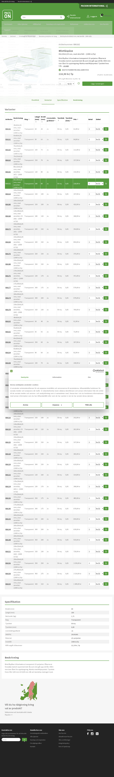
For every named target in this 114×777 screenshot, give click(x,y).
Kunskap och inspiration (55, 24)
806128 (8, 452)
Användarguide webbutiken (39, 731)
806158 (8, 572)
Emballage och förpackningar (27, 34)
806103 (8, 319)
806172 (8, 227)
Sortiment (8, 24)
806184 (8, 240)
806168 (8, 214)
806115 (8, 405)
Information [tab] (57, 377)
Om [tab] (89, 377)
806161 (8, 137)
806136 (8, 496)
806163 (8, 158)
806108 (8, 361)
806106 (8, 340)
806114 (8, 395)
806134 (8, 484)
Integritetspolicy (64, 741)
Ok (24, 738)
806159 (8, 582)
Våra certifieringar (64, 738)
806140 (8, 507)
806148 (8, 538)
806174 (8, 296)
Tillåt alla (88, 405)
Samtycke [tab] (25, 377)
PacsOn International (25, 1)
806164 (8, 192)
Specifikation (62, 98)
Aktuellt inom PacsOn (65, 735)
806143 (8, 517)
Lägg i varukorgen (97, 82)
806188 (8, 262)
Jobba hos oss (89, 24)
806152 (8, 549)
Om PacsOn (104, 24)
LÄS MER (66, 64)
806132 (8, 473)
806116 (8, 416)
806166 (8, 127)
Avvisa (25, 405)
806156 (8, 561)
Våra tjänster (23, 24)
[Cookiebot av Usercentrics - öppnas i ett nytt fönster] (94, 371)
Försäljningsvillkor (36, 741)
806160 (8, 148)
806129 (8, 462)
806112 (8, 383)
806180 (8, 202)
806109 (8, 371)
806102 (8, 330)
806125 (8, 440)
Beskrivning (77, 98)
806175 (8, 274)
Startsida (4, 34)
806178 (8, 308)
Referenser (74, 24)
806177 (8, 286)
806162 (8, 182)
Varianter (48, 98)
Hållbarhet (37, 24)
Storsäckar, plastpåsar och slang (48, 34)
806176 (8, 252)
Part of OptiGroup (64, 745)
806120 (8, 427)
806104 (8, 351)
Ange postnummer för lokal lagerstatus (74, 68)
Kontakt (7, 30)
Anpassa (57, 405)
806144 (8, 527)
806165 (8, 170)
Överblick (35, 98)
